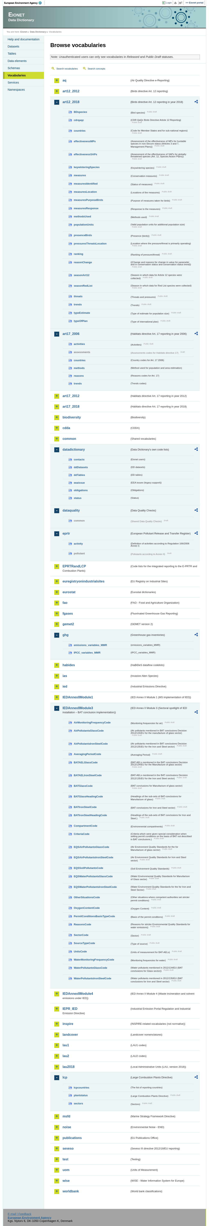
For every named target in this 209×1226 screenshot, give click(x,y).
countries (80, 130)
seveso (67, 1148)
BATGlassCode (83, 785)
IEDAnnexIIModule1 (77, 697)
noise (66, 1127)
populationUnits (83, 224)
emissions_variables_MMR (90, 645)
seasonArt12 (81, 275)
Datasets (13, 46)
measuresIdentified (86, 183)
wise (66, 1180)
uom (65, 1170)
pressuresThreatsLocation (90, 243)
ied (64, 686)
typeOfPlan (81, 320)
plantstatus (81, 1095)
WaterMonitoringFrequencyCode (94, 959)
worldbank (70, 1191)
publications (72, 1138)
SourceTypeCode (84, 943)
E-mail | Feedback (19, 1214)
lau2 (65, 1056)
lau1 (65, 1045)
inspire (67, 1024)
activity (78, 543)
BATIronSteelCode (85, 807)
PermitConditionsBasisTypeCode (94, 916)
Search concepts (96, 68)
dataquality (71, 510)
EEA (24, 3)
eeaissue (79, 482)
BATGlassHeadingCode (88, 796)
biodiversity (71, 417)
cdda (66, 428)
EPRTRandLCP (74, 566)
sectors (78, 1103)
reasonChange (83, 262)
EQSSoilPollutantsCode (88, 867)
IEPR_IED (69, 1008)
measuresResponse (86, 208)
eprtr (66, 533)
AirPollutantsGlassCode (88, 730)
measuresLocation (85, 191)
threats (78, 296)
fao (64, 602)
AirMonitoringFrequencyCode (92, 722)
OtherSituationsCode (87, 897)
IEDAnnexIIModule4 (77, 993)
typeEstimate (82, 312)
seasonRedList (83, 285)
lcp (64, 1077)
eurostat (68, 592)
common (69, 438)
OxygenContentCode (87, 907)
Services (13, 82)
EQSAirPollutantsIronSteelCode (93, 857)
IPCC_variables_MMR (87, 652)
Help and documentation (23, 39)
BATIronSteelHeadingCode (90, 815)
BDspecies (80, 111)
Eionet (23, 32)
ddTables (79, 475)
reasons (79, 375)
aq (64, 80)
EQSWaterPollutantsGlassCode (93, 876)
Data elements (17, 61)
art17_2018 (70, 406)
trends (78, 304)
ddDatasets (81, 467)
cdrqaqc (79, 120)
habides (68, 665)
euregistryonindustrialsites (83, 581)
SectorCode (81, 935)
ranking (78, 253)
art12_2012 (70, 91)
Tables (12, 53)
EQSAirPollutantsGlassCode (91, 847)
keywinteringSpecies (87, 167)
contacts (79, 459)
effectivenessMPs (85, 141)
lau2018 (68, 1067)
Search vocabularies (67, 68)
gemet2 (68, 624)
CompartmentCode (85, 825)
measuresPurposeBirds (88, 199)
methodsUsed (82, 216)
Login (169, 2)
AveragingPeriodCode (87, 754)
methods (79, 368)
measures (80, 175)
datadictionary (73, 449)
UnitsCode (80, 951)
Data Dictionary (38, 32)
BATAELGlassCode (86, 762)
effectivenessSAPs (85, 154)
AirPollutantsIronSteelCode (91, 743)
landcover (70, 1034)
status (77, 498)
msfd (66, 1116)
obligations (81, 490)
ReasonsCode (82, 924)
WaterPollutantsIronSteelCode (92, 978)
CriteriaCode (81, 833)
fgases (67, 613)
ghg (65, 635)
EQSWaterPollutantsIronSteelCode (95, 886)
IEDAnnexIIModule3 (77, 708)
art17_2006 (70, 334)
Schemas (14, 68)
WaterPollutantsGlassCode (90, 967)
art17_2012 (70, 396)
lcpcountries (81, 1087)
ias (64, 676)
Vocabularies (17, 75)
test (65, 1159)
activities (79, 344)
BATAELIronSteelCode (88, 775)
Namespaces (16, 89)
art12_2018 (70, 102)
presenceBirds (83, 235)
